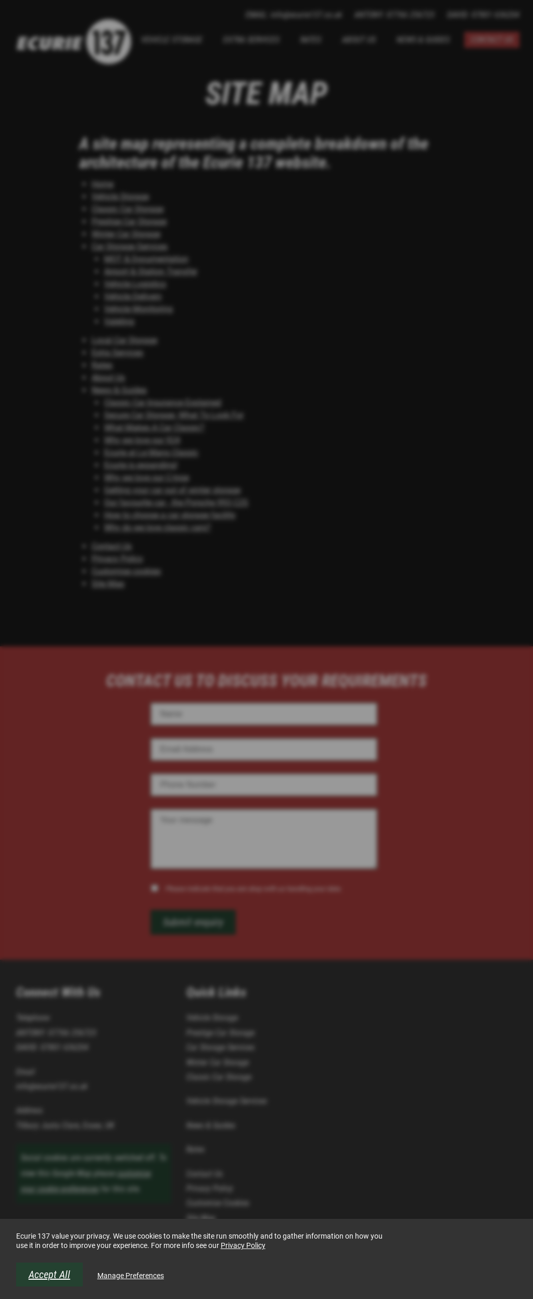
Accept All (49, 1274)
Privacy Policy (243, 1245)
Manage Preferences (130, 1275)
